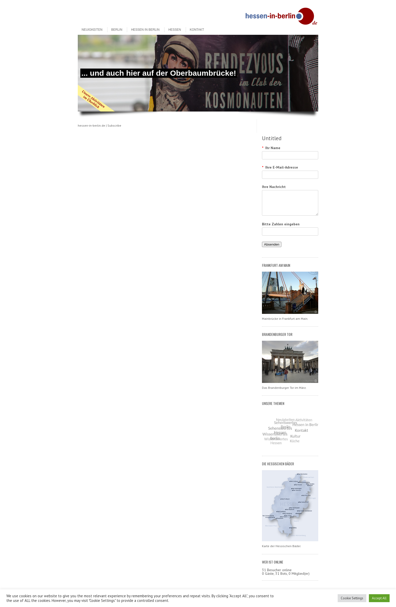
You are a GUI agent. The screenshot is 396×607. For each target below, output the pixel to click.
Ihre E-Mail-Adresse (280, 167)
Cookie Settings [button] (352, 598)
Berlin (116, 29)
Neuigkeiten (92, 29)
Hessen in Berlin (145, 29)
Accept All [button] (379, 598)
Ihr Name (271, 148)
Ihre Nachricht (274, 187)
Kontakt (197, 29)
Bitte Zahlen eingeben (281, 224)
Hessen (174, 29)
